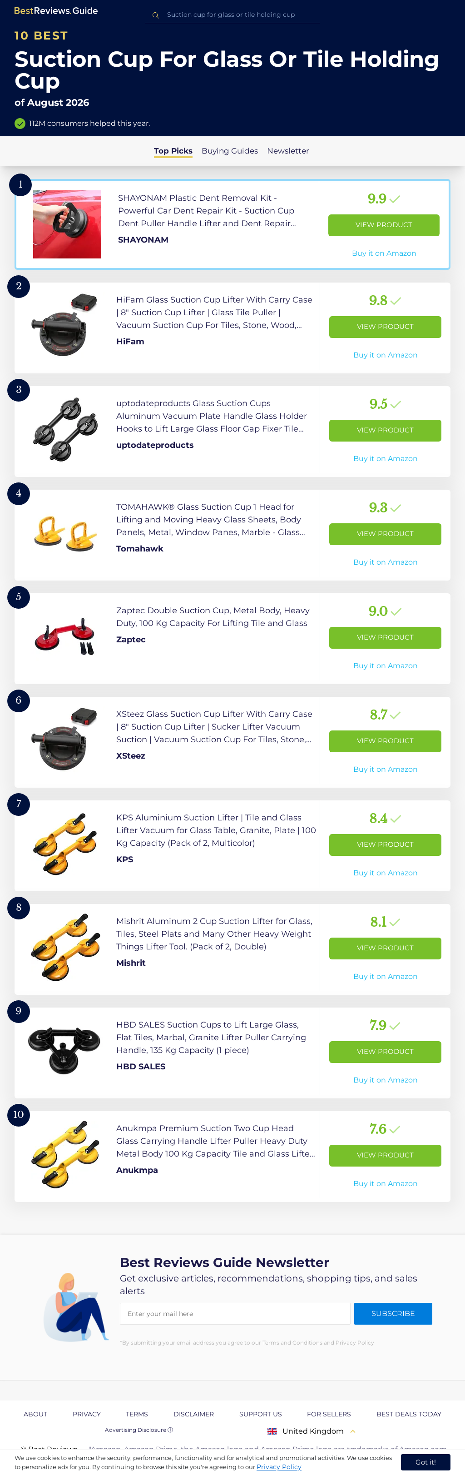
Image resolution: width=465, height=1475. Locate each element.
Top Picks (173, 150)
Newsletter (288, 150)
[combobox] (232, 14)
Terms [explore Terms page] (137, 1414)
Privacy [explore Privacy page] (87, 1414)
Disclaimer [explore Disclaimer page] (193, 1414)
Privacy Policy (279, 1467)
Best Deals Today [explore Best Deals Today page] (408, 1414)
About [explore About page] (35, 1414)
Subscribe (393, 1313)
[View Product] (232, 224)
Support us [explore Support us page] (260, 1414)
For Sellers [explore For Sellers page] (329, 1414)
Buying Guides (230, 150)
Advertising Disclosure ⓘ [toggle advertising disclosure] (139, 1429)
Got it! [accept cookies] (426, 1462)
